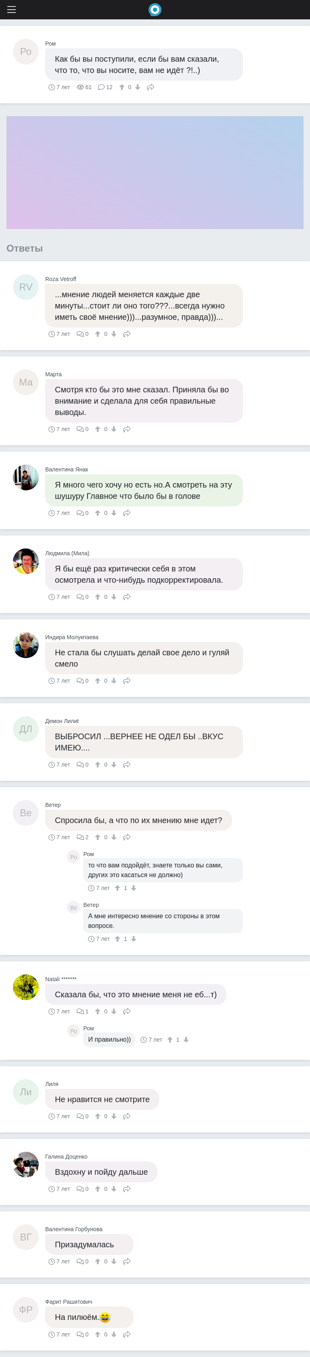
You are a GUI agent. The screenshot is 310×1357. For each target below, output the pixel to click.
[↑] (123, 87)
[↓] (136, 87)
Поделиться (150, 86)
